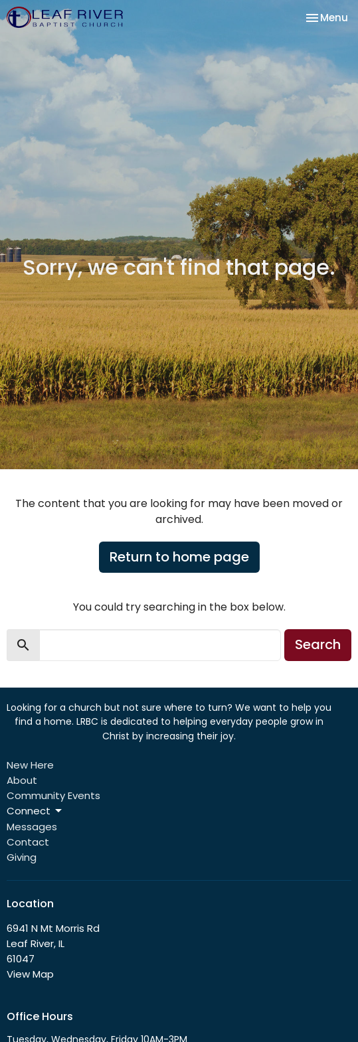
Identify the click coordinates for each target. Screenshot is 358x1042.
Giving (22, 857)
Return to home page (179, 557)
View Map (30, 974)
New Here (30, 765)
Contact (28, 842)
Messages (32, 827)
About (22, 780)
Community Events (53, 795)
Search (318, 644)
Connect (35, 811)
